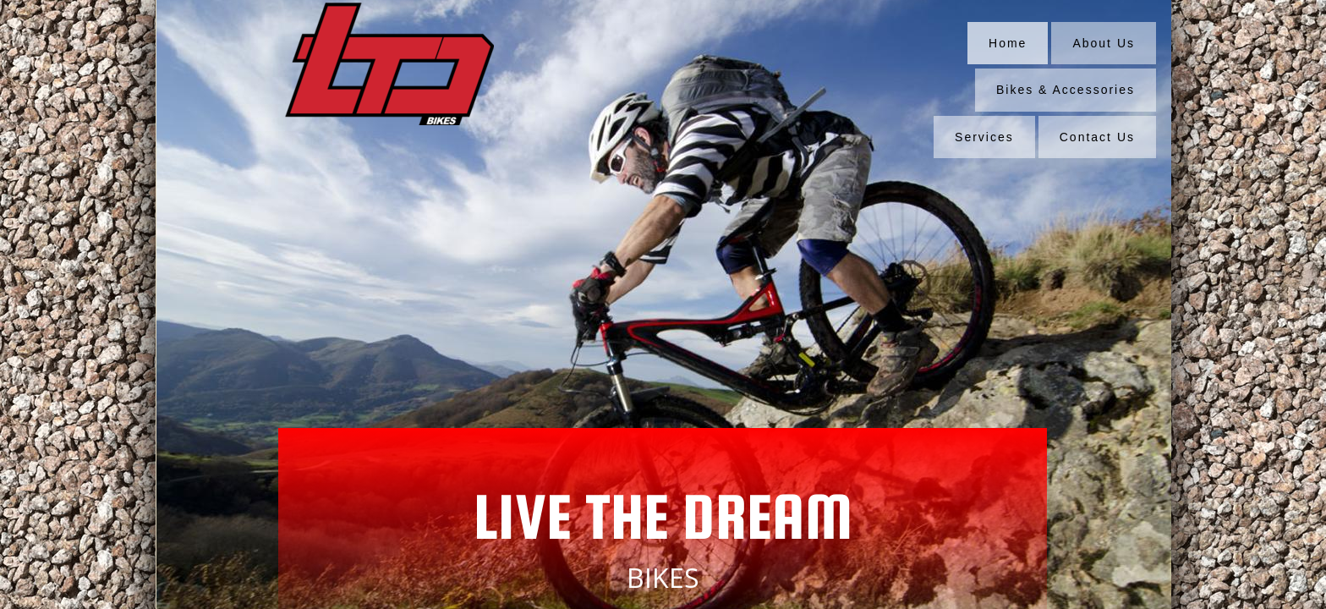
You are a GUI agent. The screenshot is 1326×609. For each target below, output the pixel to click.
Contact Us (1097, 137)
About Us (1103, 43)
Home (1008, 43)
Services (984, 137)
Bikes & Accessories (1065, 89)
